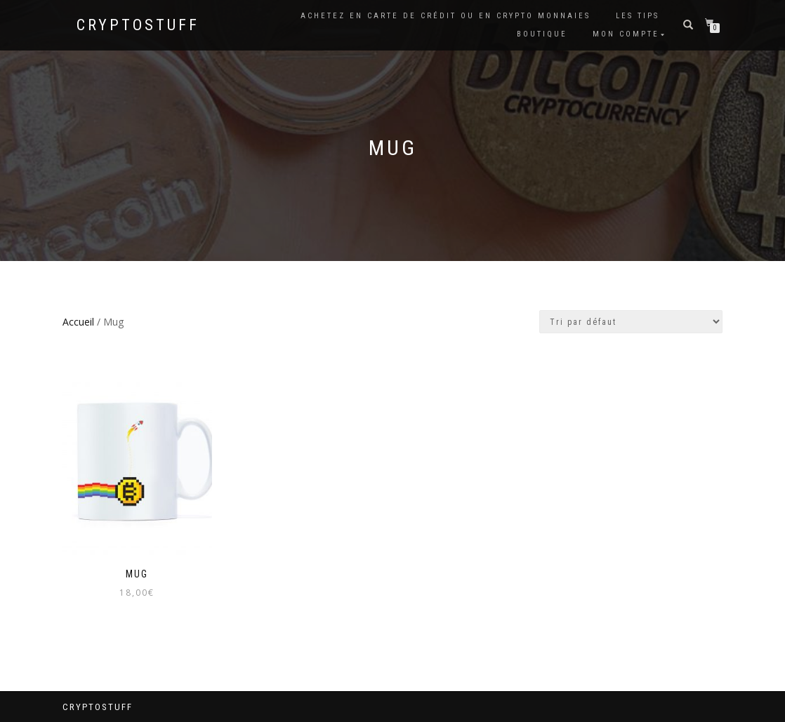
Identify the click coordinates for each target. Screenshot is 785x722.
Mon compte (626, 34)
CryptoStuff (138, 25)
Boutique (542, 34)
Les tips (637, 15)
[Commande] (631, 321)
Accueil (78, 321)
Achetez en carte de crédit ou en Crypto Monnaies (446, 15)
